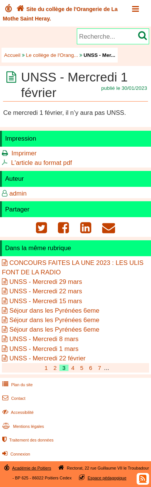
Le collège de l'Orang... (52, 55)
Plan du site (17, 384)
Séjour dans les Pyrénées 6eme (54, 310)
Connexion (15, 454)
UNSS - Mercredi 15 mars (45, 301)
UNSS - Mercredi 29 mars (45, 281)
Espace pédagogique (107, 478)
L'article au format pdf (41, 162)
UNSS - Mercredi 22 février (47, 358)
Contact (13, 398)
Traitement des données (27, 440)
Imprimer (23, 153)
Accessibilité (17, 412)
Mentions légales (22, 426)
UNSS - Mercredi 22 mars (45, 291)
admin (18, 193)
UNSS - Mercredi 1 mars (44, 348)
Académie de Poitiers (31, 468)
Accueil (12, 55)
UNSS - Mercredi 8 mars (44, 339)
